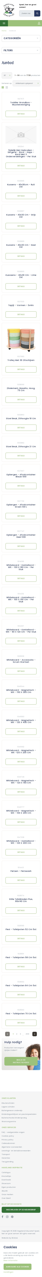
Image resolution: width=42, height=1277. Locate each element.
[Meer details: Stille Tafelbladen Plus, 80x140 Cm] (21, 898)
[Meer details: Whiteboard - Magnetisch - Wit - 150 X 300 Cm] (21, 689)
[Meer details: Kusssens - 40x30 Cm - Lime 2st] (21, 274)
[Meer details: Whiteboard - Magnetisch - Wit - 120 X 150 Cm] (21, 779)
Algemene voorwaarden (12, 1147)
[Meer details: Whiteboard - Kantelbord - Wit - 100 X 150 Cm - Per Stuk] (21, 597)
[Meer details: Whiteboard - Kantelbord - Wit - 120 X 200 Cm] (21, 840)
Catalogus (6, 1172)
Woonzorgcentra (9, 1121)
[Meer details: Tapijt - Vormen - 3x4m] (21, 303)
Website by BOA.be (10, 1238)
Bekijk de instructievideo (21, 1061)
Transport (6, 1154)
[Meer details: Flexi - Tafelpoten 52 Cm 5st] (21, 927)
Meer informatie (10, 1260)
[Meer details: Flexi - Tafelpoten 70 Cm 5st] (21, 1011)
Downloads (6, 1180)
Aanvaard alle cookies (17, 1267)
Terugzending (7, 1162)
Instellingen (8, 1272)
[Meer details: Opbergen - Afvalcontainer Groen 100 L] (21, 504)
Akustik (5, 1191)
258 (27, 1034)
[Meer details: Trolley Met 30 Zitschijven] (21, 344)
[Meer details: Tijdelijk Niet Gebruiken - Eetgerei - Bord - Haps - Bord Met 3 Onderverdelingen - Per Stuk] (21, 142)
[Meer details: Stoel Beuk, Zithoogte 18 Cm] (21, 416)
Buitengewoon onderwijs (12, 1110)
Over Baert (6, 1198)
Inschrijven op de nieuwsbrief (21, 1210)
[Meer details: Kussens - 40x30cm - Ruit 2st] (21, 183)
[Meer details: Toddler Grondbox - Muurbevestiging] (21, 101)
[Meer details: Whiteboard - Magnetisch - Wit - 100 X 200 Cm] (21, 810)
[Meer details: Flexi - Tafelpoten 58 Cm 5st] (21, 955)
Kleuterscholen (8, 1103)
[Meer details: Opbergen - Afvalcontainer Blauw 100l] (21, 473)
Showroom (6, 1183)
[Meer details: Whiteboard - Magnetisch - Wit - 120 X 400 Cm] (21, 719)
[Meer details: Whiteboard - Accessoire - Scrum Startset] (21, 659)
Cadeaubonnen (8, 1143)
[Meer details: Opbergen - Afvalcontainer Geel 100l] (21, 534)
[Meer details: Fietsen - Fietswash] (21, 869)
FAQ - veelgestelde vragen (13, 1132)
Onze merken (7, 1194)
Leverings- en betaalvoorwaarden (16, 1151)
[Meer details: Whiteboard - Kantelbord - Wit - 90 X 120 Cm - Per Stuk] (21, 628)
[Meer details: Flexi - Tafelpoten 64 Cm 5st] (21, 983)
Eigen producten (9, 1187)
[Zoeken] (26, 13)
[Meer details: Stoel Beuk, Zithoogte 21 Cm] (21, 444)
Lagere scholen (8, 1107)
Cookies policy (8, 1136)
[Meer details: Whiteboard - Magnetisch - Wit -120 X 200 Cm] (21, 749)
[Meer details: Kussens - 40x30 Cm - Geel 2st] (21, 244)
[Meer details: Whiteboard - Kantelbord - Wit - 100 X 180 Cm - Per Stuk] (21, 565)
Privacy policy (7, 1140)
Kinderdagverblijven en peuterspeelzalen (19, 1114)
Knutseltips (6, 1176)
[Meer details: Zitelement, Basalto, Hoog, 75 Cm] (21, 387)
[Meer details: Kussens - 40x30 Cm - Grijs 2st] (21, 214)
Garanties (6, 1158)
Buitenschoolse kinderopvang (14, 1118)
